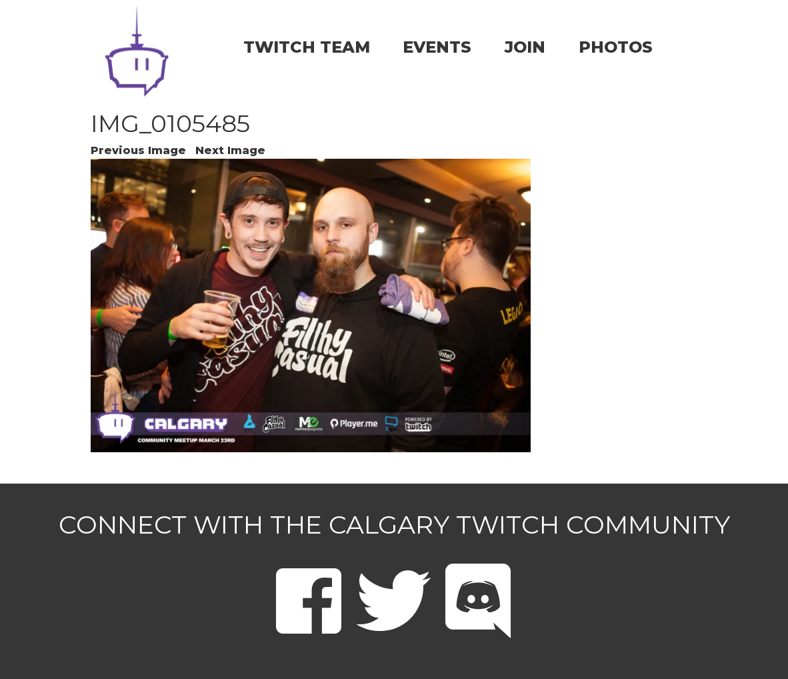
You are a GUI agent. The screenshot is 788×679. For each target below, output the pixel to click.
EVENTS (437, 47)
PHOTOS (616, 47)
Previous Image (138, 150)
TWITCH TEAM (306, 47)
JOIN (525, 47)
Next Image (230, 150)
